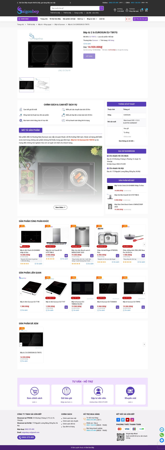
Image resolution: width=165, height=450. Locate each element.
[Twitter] (123, 420)
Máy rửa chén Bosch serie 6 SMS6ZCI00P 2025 (129, 206)
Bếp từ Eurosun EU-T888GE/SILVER (78, 303)
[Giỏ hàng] (146, 10)
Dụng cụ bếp (78, 13)
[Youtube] (127, 420)
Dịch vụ (81, 19)
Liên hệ (101, 19)
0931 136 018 (91, 425)
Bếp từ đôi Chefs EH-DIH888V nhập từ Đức (129, 185)
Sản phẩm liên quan (30, 272)
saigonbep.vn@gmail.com (30, 432)
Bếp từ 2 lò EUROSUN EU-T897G (31, 352)
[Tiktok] (132, 420)
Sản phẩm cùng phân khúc (34, 221)
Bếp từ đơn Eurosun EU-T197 (55, 302)
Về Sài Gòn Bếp (55, 19)
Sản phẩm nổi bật (69, 19)
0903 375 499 (121, 164)
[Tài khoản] (131, 10)
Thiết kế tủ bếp (55, 13)
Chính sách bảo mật (69, 418)
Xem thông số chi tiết (126, 141)
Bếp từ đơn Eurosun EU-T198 (29, 302)
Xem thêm (60, 207)
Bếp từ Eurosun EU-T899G (131, 302)
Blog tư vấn (92, 19)
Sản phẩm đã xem (28, 323)
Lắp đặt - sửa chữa (92, 13)
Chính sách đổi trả (69, 424)
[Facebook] (118, 420)
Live (129, 19)
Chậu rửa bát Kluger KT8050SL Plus (107, 251)
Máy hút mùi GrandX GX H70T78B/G (127, 195)
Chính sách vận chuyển (70, 421)
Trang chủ (44, 19)
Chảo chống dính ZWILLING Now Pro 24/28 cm (134, 251)
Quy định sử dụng (69, 426)
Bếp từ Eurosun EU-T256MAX (107, 302)
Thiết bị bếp (67, 13)
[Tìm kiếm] (101, 8)
